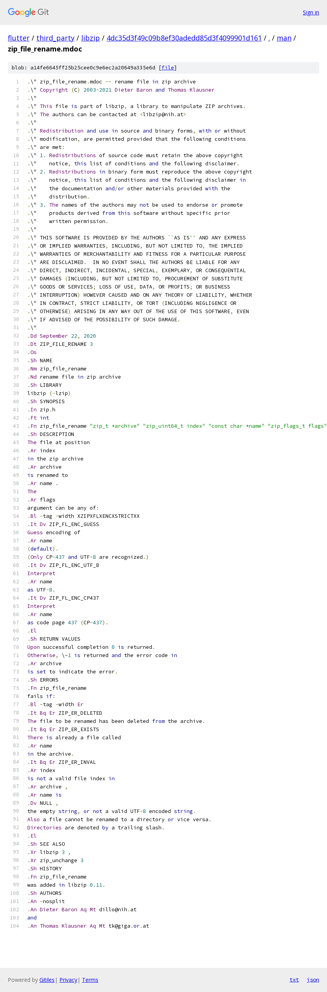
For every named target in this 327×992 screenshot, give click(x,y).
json (313, 979)
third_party (55, 38)
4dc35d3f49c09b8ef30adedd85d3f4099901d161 (184, 38)
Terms (90, 979)
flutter (19, 38)
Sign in (311, 12)
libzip (90, 38)
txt (294, 979)
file (168, 67)
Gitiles (47, 979)
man (284, 38)
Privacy (68, 979)
